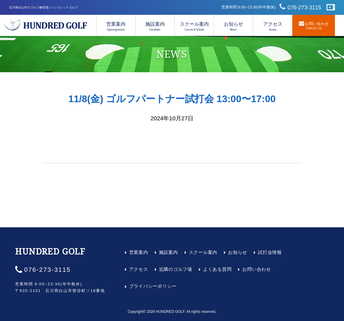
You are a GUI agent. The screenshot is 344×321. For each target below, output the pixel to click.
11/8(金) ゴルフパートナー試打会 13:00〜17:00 (172, 98)
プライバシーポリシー (153, 286)
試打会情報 (270, 252)
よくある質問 (217, 269)
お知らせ (233, 26)
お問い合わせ (256, 269)
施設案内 (154, 26)
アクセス (272, 26)
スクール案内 (194, 26)
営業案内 (116, 26)
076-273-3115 (304, 8)
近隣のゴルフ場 (175, 269)
